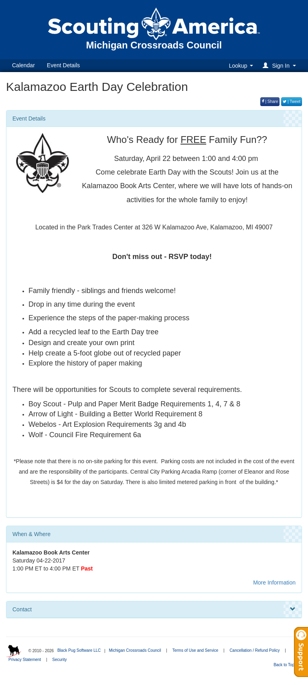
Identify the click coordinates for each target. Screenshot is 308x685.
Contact (154, 609)
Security (59, 659)
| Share (270, 101)
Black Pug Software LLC (79, 650)
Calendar (23, 65)
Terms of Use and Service (195, 650)
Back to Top (287, 665)
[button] (280, 65)
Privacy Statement (24, 659)
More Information (274, 582)
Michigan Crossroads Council (135, 650)
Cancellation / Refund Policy (254, 650)
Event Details (63, 65)
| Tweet (291, 101)
